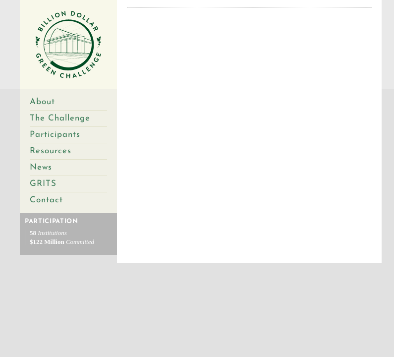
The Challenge (60, 118)
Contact (46, 200)
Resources (50, 151)
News (41, 167)
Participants (55, 134)
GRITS (43, 183)
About (42, 102)
